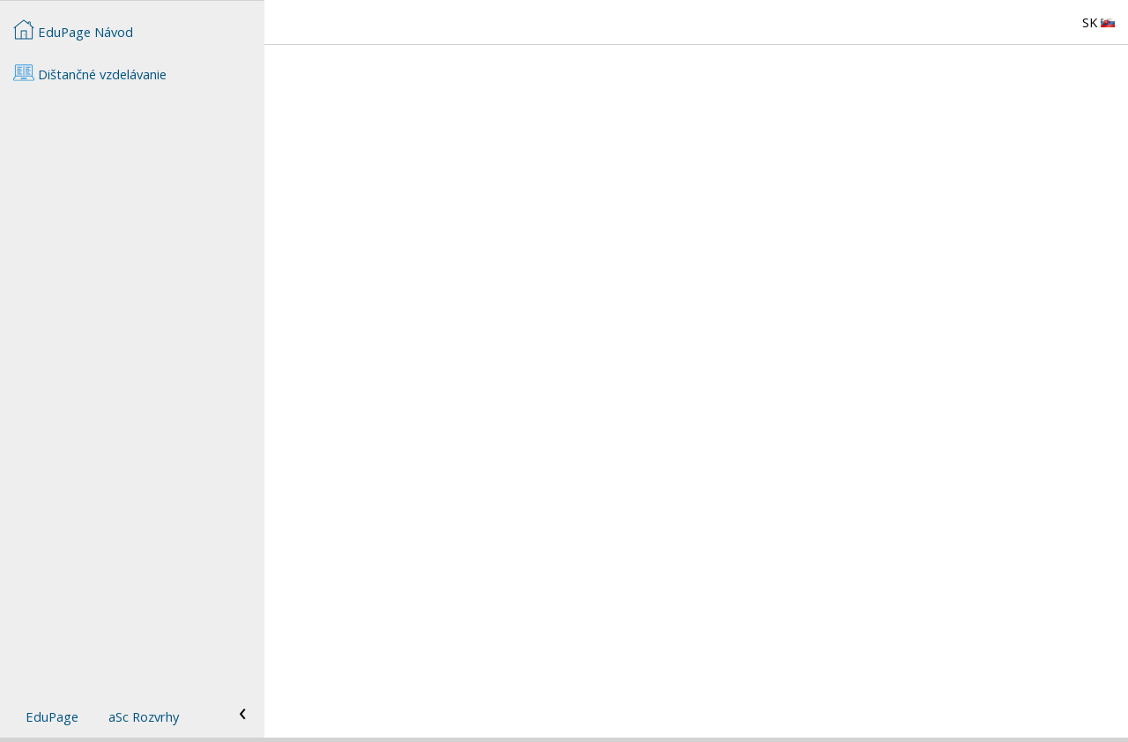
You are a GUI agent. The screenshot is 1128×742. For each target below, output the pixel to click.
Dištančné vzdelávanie (90, 72)
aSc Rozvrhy (143, 716)
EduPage (52, 716)
